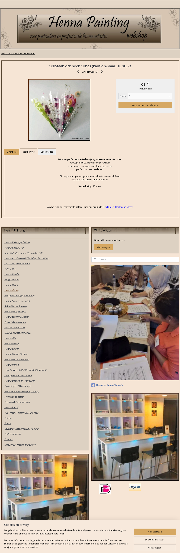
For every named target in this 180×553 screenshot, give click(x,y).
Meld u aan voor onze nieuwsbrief (18, 53)
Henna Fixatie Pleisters (16, 354)
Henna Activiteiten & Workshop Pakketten (26, 258)
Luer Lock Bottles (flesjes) (17, 332)
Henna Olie (10, 338)
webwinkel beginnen (98, 546)
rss (84, 546)
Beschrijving (28, 151)
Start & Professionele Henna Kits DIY (23, 253)
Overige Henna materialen (18, 375)
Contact (8, 439)
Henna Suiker (11, 348)
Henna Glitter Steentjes (16, 359)
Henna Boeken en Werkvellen (19, 380)
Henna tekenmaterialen (16, 316)
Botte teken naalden (15, 322)
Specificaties (47, 151)
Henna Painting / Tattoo (17, 242)
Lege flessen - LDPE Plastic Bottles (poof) (25, 370)
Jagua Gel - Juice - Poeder (17, 263)
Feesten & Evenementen (17, 402)
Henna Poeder (12, 274)
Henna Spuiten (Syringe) (17, 301)
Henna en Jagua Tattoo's (107, 385)
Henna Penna (11, 364)
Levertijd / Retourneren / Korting (21, 428)
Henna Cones (11, 290)
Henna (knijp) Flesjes (15, 311)
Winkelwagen (103, 247)
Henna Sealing (11, 343)
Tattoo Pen (10, 269)
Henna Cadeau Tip (14, 247)
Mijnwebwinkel (129, 546)
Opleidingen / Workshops (17, 386)
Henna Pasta (11, 285)
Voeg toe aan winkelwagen (145, 105)
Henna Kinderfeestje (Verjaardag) (21, 391)
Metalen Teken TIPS (14, 327)
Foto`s (7, 423)
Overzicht (11, 151)
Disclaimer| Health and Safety (20, 444)
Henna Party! (11, 407)
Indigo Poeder (11, 279)
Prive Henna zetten (14, 396)
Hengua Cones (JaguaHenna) (19, 295)
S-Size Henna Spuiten (15, 306)
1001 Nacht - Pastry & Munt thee (21, 412)
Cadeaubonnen (12, 434)
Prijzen (7, 418)
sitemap (77, 546)
